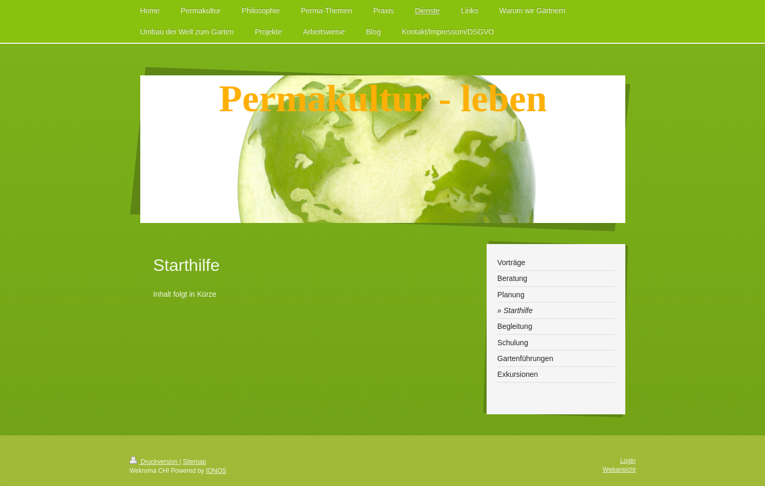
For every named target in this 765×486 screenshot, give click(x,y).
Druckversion (155, 461)
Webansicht (619, 469)
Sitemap (194, 461)
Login (627, 460)
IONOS (216, 470)
